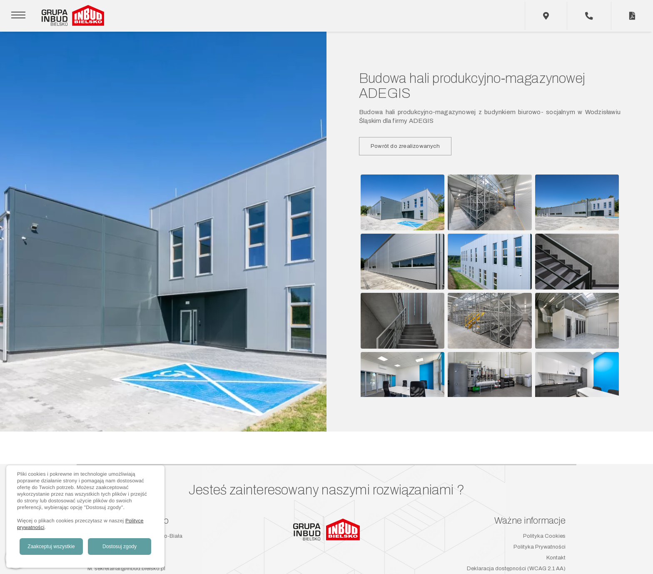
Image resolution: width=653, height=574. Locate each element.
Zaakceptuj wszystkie (51, 546)
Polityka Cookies (544, 536)
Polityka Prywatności (539, 547)
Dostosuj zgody (119, 546)
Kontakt (556, 558)
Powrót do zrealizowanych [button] (405, 146)
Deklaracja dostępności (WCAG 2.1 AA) (516, 569)
